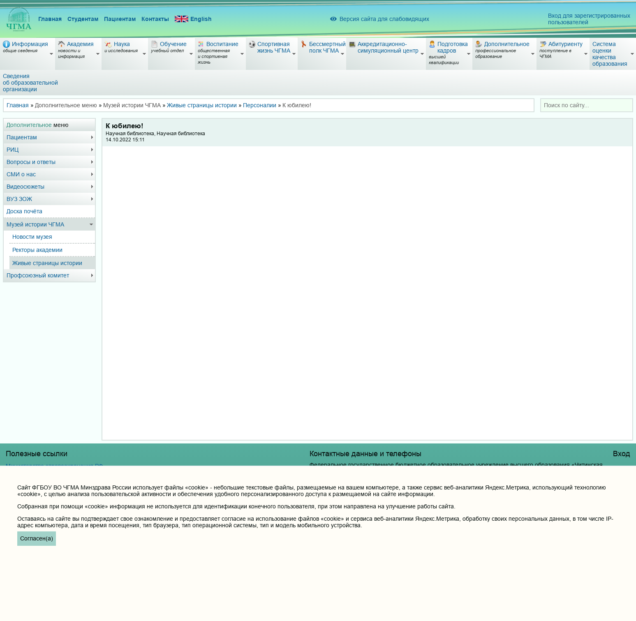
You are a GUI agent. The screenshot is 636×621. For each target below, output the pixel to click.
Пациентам (120, 19)
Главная (50, 19)
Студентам (82, 19)
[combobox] (586, 105)
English (193, 19)
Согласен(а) (36, 538)
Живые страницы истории (202, 105)
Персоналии (259, 105)
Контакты (155, 19)
